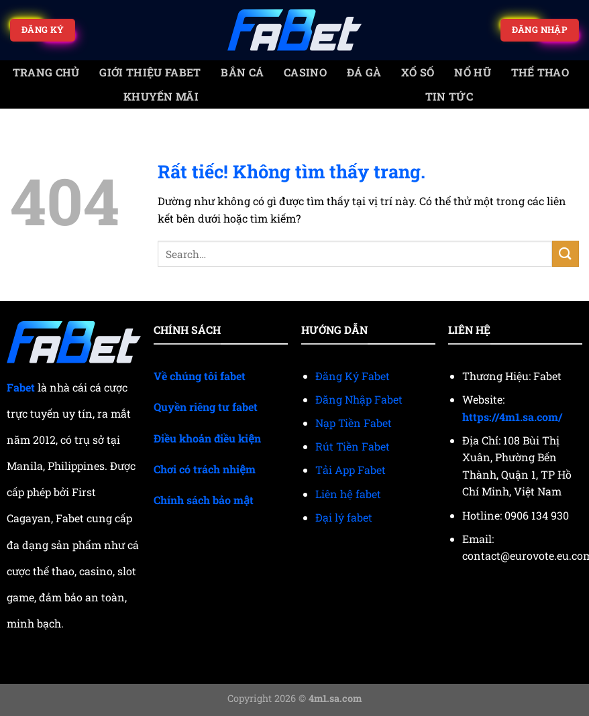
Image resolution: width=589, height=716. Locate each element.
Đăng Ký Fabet (352, 376)
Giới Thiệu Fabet (150, 72)
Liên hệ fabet (348, 494)
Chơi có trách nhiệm (205, 469)
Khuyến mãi (161, 96)
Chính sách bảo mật (204, 500)
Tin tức (449, 96)
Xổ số (418, 72)
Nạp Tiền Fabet (353, 423)
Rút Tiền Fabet (352, 446)
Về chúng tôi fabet (200, 376)
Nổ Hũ (472, 72)
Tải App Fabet (350, 470)
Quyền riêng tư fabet (206, 407)
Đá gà (364, 72)
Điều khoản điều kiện (207, 438)
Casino (305, 72)
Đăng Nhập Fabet (359, 399)
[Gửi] (565, 254)
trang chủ (46, 72)
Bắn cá (242, 72)
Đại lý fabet (343, 517)
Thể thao (540, 72)
